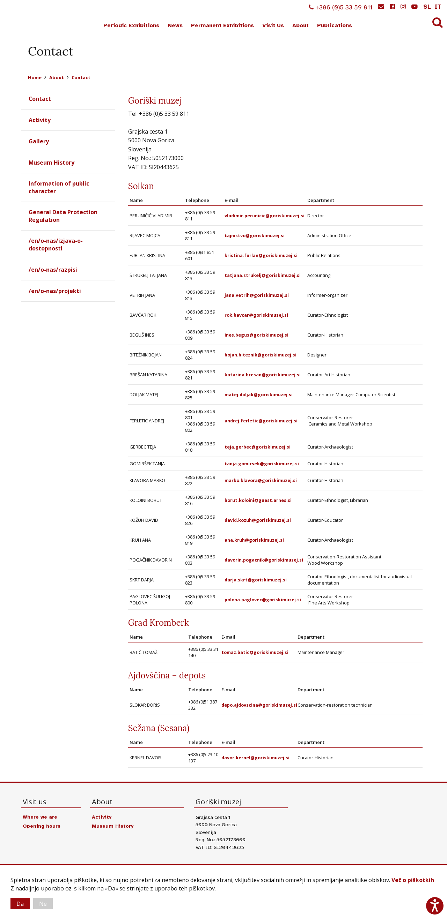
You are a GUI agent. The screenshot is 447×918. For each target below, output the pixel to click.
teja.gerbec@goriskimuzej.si (257, 447)
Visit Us (273, 25)
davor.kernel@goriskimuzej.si (256, 757)
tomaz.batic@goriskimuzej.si (255, 652)
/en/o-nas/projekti (55, 291)
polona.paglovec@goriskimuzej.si (263, 599)
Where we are (41, 817)
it (437, 6)
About (300, 25)
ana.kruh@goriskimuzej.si (254, 540)
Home (35, 77)
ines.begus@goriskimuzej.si (256, 335)
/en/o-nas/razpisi (53, 270)
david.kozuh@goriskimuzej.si (258, 520)
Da (21, 903)
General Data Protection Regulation (63, 216)
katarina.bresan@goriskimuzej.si (262, 374)
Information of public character (59, 187)
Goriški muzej (30, 18)
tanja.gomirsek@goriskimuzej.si (262, 463)
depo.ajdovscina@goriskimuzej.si (260, 705)
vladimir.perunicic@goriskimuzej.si (265, 215)
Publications (334, 25)
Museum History (52, 162)
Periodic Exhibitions (131, 25)
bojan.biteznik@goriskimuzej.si (261, 355)
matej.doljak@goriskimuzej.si (259, 394)
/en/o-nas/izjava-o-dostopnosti (56, 245)
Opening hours (42, 826)
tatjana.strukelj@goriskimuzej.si (262, 275)
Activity (40, 120)
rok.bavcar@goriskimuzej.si (256, 315)
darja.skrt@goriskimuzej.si (255, 580)
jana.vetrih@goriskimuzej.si (256, 295)
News (175, 25)
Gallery (39, 141)
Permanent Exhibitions (222, 25)
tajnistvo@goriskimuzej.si (254, 235)
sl (427, 6)
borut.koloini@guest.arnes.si (258, 500)
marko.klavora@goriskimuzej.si (261, 480)
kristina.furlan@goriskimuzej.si (261, 255)
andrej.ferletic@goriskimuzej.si (261, 420)
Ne (45, 903)
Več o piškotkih (412, 879)
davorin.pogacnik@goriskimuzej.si (264, 560)
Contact (81, 77)
